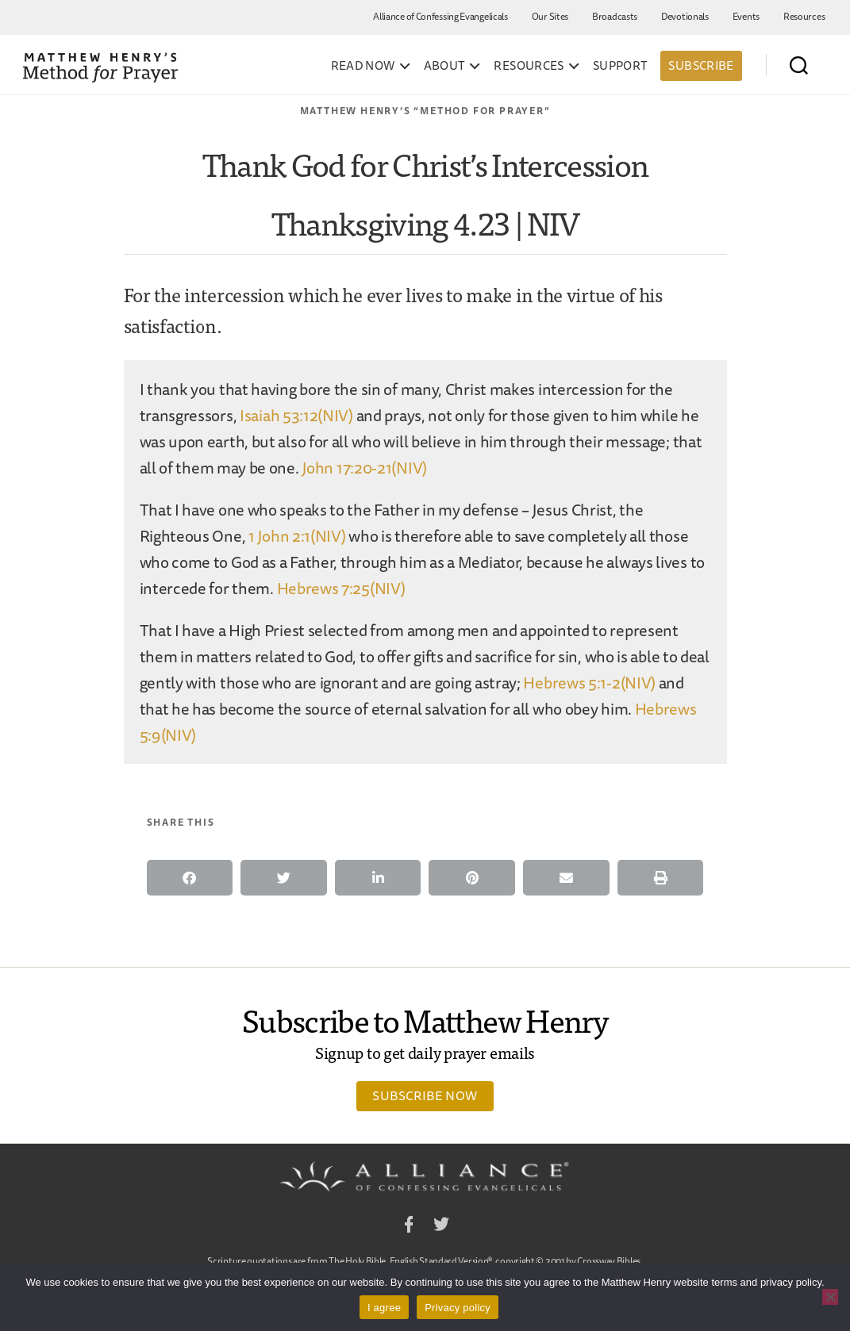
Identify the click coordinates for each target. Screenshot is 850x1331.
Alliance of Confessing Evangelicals (440, 16)
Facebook (409, 1226)
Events (746, 16)
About (445, 66)
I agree (384, 1308)
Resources (804, 16)
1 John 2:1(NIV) (297, 536)
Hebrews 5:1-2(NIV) (589, 682)
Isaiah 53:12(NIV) (296, 415)
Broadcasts (614, 16)
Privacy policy (457, 1308)
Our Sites (550, 16)
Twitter (441, 1226)
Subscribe (700, 65)
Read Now (363, 66)
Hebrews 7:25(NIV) (341, 588)
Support (620, 66)
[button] (190, 878)
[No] (830, 1297)
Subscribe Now (424, 1095)
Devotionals (685, 16)
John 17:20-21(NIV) (364, 467)
